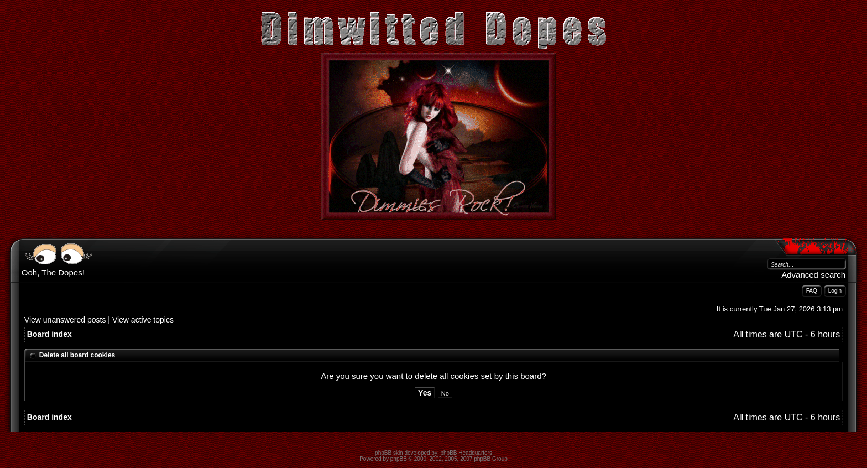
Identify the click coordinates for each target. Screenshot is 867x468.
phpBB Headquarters (466, 453)
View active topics (143, 319)
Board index (49, 334)
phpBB (398, 459)
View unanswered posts (65, 319)
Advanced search (813, 274)
